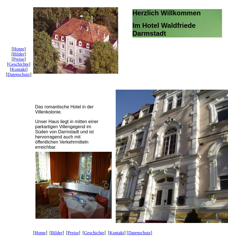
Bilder (18, 54)
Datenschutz (18, 74)
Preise (18, 59)
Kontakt (18, 69)
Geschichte (19, 64)
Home (18, 49)
